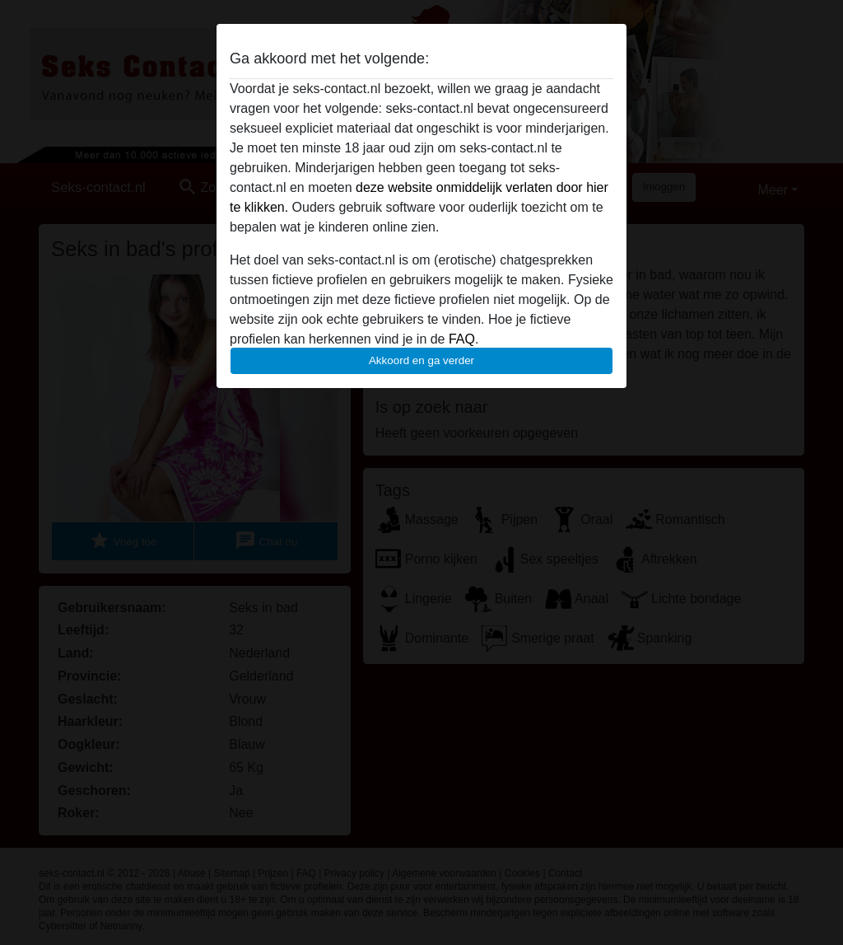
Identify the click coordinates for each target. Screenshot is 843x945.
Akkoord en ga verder (421, 360)
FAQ (462, 339)
